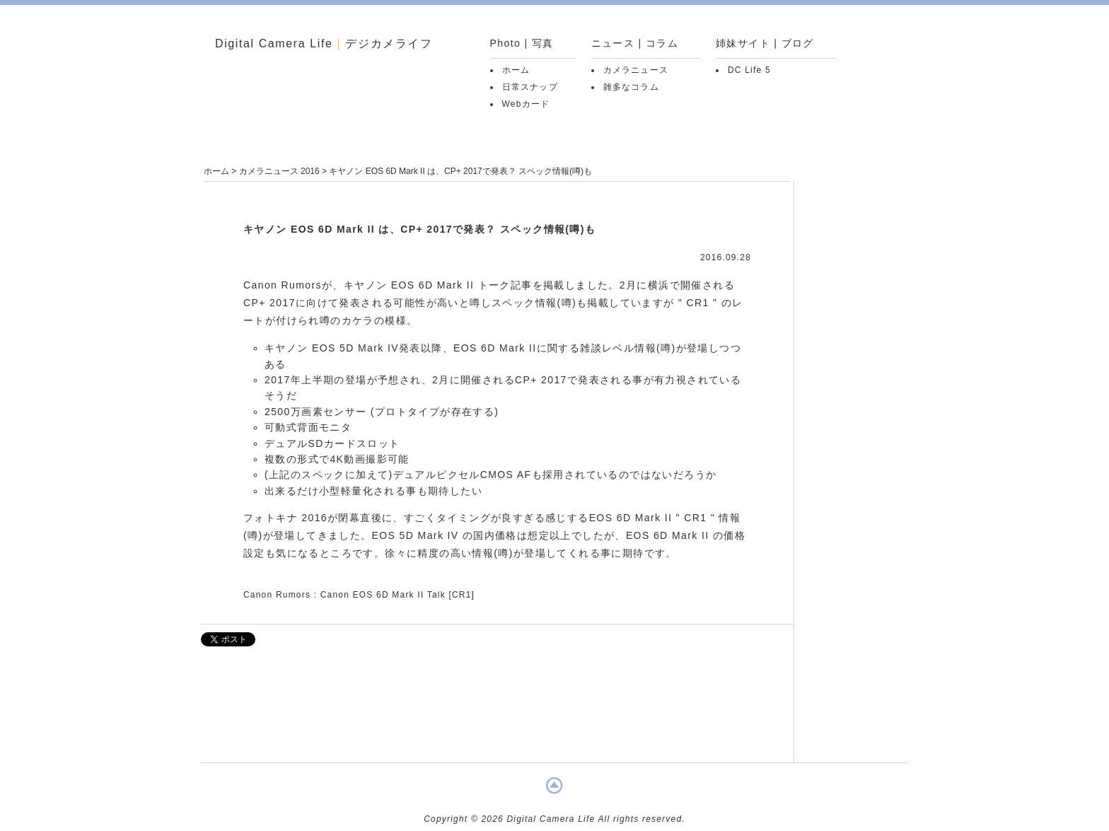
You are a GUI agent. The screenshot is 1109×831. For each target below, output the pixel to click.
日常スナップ (530, 87)
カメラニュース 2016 (279, 171)
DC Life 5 (749, 70)
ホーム (516, 70)
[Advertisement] (497, 711)
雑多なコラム (631, 87)
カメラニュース (635, 70)
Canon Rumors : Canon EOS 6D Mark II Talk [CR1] (359, 595)
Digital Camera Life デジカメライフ (324, 43)
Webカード (526, 104)
